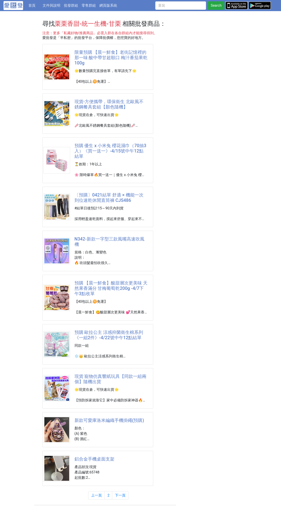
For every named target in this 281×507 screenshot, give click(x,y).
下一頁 (120, 495)
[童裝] (180, 5)
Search (216, 5)
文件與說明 (51, 5)
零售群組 (89, 5)
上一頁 (96, 495)
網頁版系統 (108, 5)
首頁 (34, 5)
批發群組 (71, 5)
